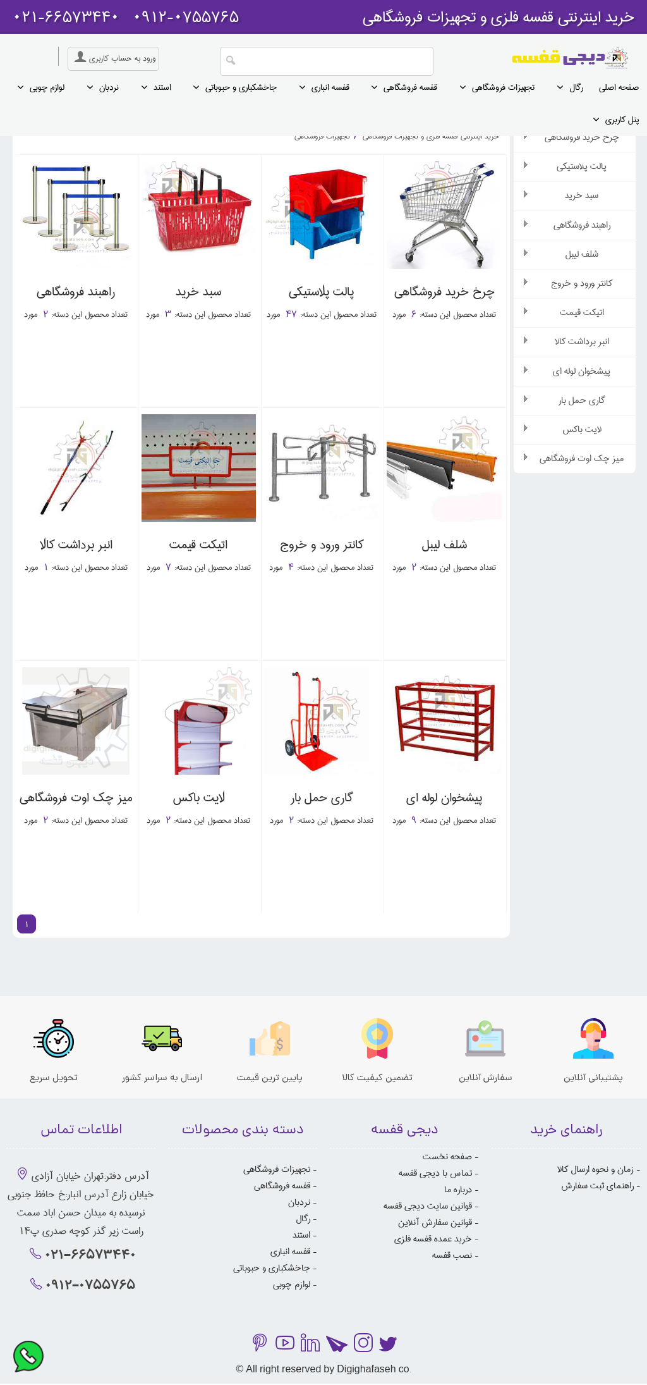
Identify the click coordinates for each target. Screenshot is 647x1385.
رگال (576, 87)
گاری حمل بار (582, 400)
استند (162, 87)
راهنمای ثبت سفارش (597, 1186)
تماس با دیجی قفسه (435, 1173)
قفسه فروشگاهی (410, 87)
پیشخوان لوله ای (581, 371)
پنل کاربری (622, 119)
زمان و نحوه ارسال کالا (595, 1169)
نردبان (109, 87)
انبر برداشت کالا (582, 341)
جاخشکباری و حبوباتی (241, 87)
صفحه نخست (447, 1156)
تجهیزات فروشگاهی (503, 87)
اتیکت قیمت (582, 312)
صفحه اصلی (619, 87)
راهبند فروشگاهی (581, 225)
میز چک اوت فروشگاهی (582, 458)
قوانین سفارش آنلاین (435, 1222)
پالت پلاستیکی (582, 166)
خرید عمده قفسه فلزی (433, 1239)
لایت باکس (582, 429)
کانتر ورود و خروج (581, 283)
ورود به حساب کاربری (113, 58)
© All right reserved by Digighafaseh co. (323, 1369)
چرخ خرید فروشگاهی (582, 137)
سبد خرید (581, 195)
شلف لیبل (581, 254)
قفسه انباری (330, 87)
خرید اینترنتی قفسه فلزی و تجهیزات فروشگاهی (429, 136)
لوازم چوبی (47, 87)
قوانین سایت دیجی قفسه (428, 1206)
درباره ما (458, 1189)
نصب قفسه (452, 1255)
